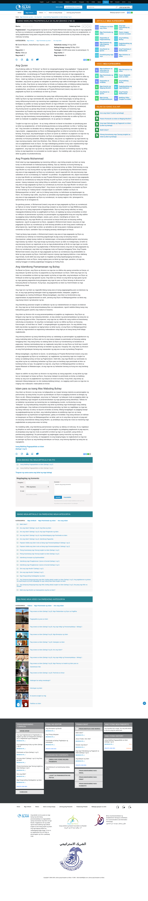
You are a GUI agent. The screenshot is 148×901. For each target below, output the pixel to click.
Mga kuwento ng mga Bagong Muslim (105, 44)
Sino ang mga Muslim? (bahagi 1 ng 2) (30, 568)
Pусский (74, 2)
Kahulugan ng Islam (36, 688)
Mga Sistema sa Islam (124, 55)
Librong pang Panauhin (74, 12)
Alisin (130, 744)
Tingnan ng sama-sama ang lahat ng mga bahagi (34, 472)
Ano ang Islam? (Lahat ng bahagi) (112, 113)
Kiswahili (117, 2)
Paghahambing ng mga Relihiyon (125, 87)
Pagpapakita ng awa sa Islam (39, 619)
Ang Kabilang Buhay (123, 38)
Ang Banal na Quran (104, 49)
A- (83, 26)
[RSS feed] (129, 807)
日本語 (93, 2)
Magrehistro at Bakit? (73, 7)
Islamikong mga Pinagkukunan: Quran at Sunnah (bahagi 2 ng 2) (38, 565)
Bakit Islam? (22, 524)
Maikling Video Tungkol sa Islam (125, 98)
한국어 (123, 2)
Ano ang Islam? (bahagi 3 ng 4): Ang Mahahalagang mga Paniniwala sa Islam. (42, 535)
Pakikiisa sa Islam (35, 703)
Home (19, 12)
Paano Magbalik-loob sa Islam (125, 76)
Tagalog (106, 2)
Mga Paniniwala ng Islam (26, 17)
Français (61, 2)
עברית (129, 2)
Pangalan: (21, 482)
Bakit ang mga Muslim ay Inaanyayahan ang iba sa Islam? (36, 590)
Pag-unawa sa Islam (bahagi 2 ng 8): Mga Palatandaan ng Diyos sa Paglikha (53, 611)
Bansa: (22, 487)
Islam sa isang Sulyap (55, 12)
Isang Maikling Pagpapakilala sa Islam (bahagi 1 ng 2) (30, 448)
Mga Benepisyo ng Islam (125, 70)
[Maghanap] (117, 7)
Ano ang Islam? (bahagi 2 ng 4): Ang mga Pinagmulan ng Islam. (38, 531)
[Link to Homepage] (23, 7)
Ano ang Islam (38, 17)
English (42, 2)
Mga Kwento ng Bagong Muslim (105, 87)
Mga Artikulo (29, 12)
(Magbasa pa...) (20, 740)
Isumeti (58, 497)
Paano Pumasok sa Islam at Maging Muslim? (115, 118)
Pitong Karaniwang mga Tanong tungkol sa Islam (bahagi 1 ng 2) (38, 550)
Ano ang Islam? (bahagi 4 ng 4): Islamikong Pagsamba (35, 539)
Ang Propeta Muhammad (123, 92)
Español (54, 2)
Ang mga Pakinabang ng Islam (124, 27)
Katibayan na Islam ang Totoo (106, 27)
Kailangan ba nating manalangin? (40, 680)
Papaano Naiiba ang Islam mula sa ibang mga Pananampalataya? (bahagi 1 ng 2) (43, 543)
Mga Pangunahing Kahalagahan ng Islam (31, 576)
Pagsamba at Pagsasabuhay (105, 38)
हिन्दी (111, 2)
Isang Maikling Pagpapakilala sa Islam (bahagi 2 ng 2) (35, 468)
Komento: (57, 482)
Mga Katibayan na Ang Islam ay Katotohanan (106, 70)
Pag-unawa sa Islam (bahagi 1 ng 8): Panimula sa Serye (47, 673)
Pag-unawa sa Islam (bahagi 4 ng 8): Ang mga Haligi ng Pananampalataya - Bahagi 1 (56, 657)
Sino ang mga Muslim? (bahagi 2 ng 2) (30, 572)
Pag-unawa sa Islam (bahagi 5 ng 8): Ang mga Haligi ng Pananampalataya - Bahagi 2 (56, 627)
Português (81, 2)
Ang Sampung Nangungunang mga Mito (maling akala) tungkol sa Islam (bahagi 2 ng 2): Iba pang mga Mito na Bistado (52, 585)
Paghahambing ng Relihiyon (125, 44)
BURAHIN (128, 748)
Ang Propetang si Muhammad (125, 49)
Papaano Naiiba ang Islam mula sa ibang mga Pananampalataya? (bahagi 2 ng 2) (43, 546)
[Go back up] (144, 703)
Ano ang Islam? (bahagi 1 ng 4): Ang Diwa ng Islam (34, 528)
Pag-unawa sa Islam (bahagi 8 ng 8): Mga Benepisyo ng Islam (49, 634)
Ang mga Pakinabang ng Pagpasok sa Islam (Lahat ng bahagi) (115, 124)
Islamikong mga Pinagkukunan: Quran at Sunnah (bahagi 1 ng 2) (38, 561)
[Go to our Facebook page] (117, 807)
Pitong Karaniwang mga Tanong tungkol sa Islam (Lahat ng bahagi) (115, 135)
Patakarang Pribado (82, 806)
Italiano (99, 2)
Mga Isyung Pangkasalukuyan (106, 98)
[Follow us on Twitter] (124, 807)
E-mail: (22, 491)
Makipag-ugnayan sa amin (117, 12)
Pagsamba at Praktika (104, 81)
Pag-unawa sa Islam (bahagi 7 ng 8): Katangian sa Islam (47, 642)
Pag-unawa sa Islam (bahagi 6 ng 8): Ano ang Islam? (46, 650)
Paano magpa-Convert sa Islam (125, 33)
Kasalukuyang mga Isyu (106, 55)
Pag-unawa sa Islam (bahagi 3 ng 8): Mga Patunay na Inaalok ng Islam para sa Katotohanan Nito (54, 665)
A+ (89, 26)
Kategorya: (21, 40)
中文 (88, 2)
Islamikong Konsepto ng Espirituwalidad (30, 557)
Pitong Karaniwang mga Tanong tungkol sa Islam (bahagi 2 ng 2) (38, 554)
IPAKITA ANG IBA (22, 786)
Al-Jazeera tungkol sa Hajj (38, 696)
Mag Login (59, 7)
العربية (47, 2)
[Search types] (125, 7)
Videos (41, 12)
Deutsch (67, 2)
